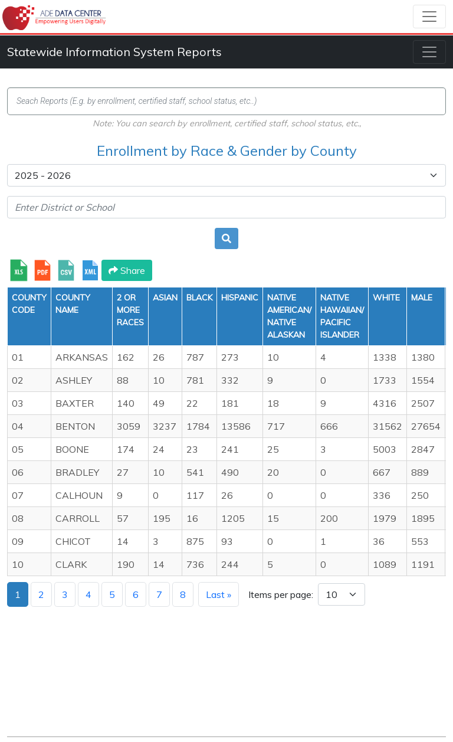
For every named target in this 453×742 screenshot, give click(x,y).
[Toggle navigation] (429, 16)
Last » (218, 594)
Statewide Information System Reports (114, 51)
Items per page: (280, 594)
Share (127, 270)
